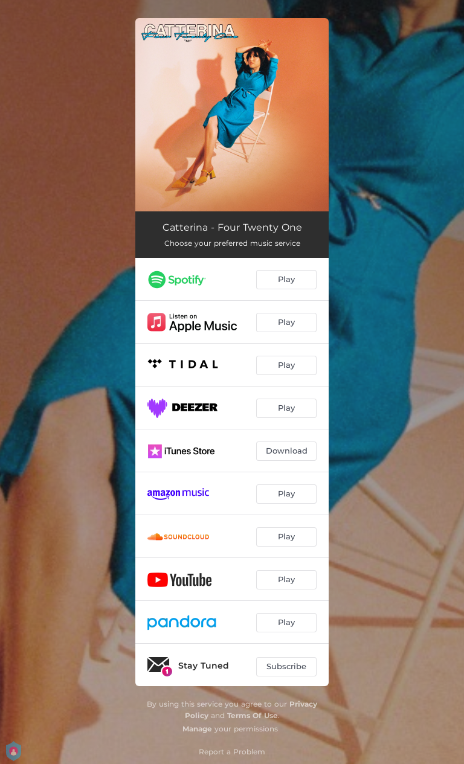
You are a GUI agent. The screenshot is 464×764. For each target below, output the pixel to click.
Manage (197, 728)
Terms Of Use (252, 715)
